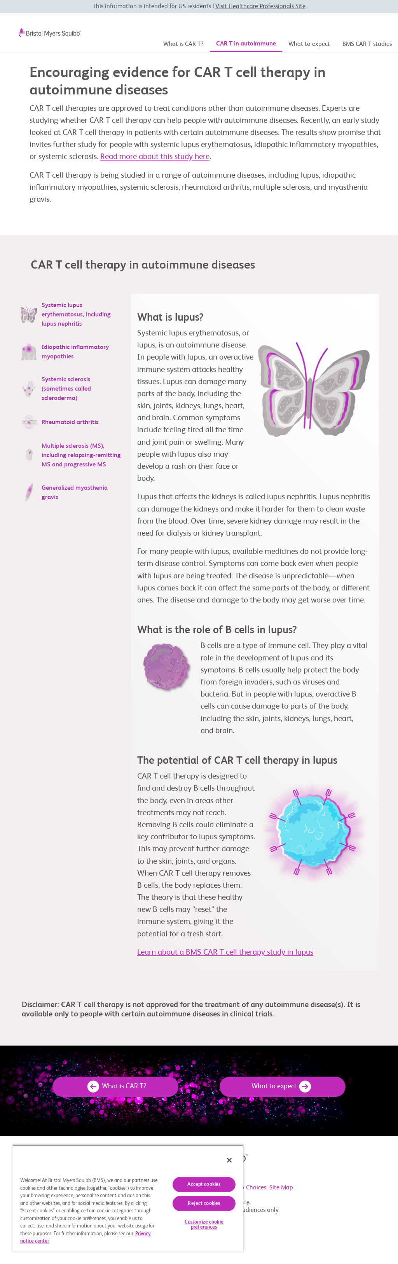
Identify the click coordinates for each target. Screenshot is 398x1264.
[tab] (71, 315)
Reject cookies (204, 1203)
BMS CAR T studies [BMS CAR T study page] (367, 44)
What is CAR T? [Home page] (183, 44)
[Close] (229, 1160)
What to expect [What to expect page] (309, 44)
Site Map (281, 1188)
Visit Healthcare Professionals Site (260, 6)
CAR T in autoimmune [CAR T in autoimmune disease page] (246, 44)
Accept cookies (203, 1184)
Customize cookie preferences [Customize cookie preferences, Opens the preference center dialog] (204, 1225)
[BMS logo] (43, 33)
